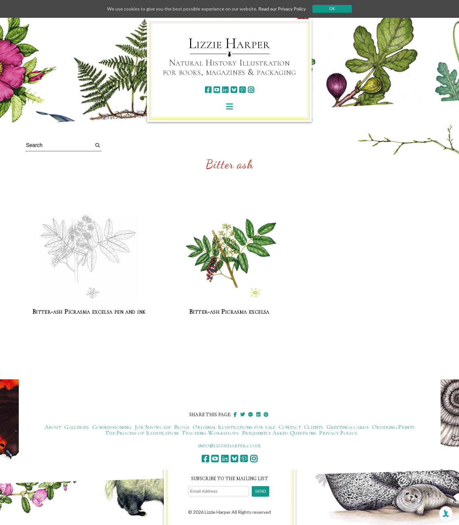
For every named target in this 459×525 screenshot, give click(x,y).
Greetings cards (348, 426)
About (52, 426)
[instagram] (251, 89)
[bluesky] (234, 89)
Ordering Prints (393, 426)
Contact (290, 426)
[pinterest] (242, 89)
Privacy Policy (338, 432)
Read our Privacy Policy (282, 9)
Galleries (76, 426)
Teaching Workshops (210, 432)
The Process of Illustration (142, 432)
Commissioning (112, 426)
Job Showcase (152, 426)
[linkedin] (225, 89)
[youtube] (217, 89)
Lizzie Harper (229, 43)
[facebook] (208, 89)
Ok (332, 9)
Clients (313, 426)
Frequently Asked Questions (279, 432)
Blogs (182, 426)
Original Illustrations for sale (234, 426)
